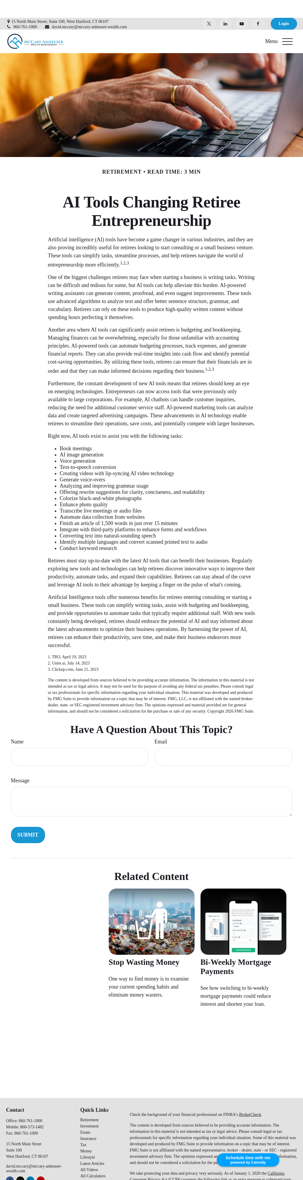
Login (284, 6)
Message (20, 763)
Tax (83, 1127)
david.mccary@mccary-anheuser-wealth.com (85, 9)
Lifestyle (87, 1139)
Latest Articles (92, 1145)
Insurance (88, 1121)
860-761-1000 (21, 9)
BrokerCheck (250, 1097)
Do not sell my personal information (169, 1168)
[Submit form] (28, 817)
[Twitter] (209, 6)
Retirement (89, 1102)
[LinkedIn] (225, 6)
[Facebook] (258, 6)
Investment (89, 1108)
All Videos (89, 1152)
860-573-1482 (32, 1109)
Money (86, 1133)
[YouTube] (242, 6)
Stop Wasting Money (144, 944)
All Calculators (92, 1158)
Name (17, 724)
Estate (85, 1114)
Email (161, 724)
